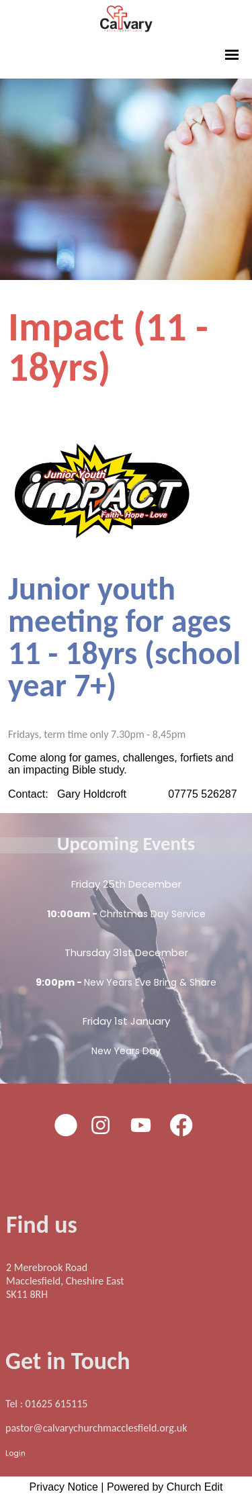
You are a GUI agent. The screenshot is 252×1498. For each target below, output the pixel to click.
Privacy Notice (64, 1487)
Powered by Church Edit (165, 1487)
